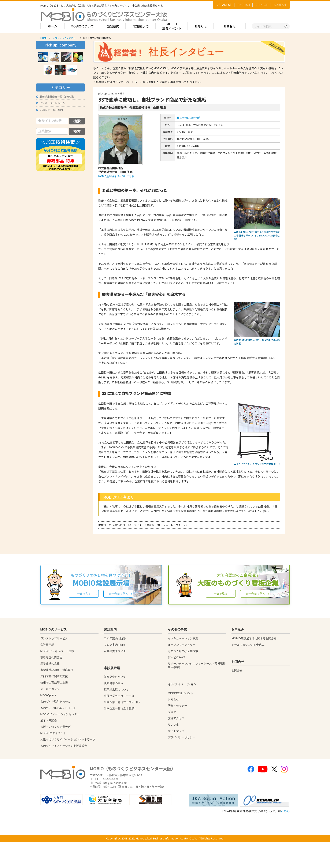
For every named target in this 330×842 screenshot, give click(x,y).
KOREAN (280, 5)
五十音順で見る (118, 594)
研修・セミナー (177, 705)
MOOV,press (48, 695)
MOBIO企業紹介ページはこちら (116, 176)
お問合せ (229, 26)
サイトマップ (176, 731)
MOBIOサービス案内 (49, 109)
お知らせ (200, 26)
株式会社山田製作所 (188, 117)
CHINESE (262, 5)
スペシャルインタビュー (65, 38)
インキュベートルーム (50, 103)
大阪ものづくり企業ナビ (55, 726)
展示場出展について (116, 689)
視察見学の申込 (113, 683)
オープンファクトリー (181, 644)
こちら (285, 811)
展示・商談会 (48, 720)
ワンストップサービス (54, 638)
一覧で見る (84, 594)
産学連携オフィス (115, 651)
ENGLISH (243, 5)
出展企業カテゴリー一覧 (119, 695)
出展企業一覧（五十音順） (120, 708)
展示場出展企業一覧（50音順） (55, 96)
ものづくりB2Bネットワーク (58, 708)
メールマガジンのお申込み (247, 644)
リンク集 (173, 724)
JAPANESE (224, 5)
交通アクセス (176, 718)
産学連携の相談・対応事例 (56, 669)
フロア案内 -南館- (115, 644)
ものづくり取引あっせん (55, 701)
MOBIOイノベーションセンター (60, 714)
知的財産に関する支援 (54, 676)
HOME (43, 38)
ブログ (172, 712)
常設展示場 (141, 26)
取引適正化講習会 (51, 657)
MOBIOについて (82, 26)
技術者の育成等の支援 (54, 682)
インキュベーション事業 (183, 638)
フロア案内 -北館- (115, 638)
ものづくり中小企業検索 (183, 651)
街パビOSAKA (177, 657)
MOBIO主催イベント (171, 26)
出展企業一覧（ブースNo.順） (122, 702)
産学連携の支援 (50, 663)
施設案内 (113, 26)
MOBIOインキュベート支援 (57, 651)
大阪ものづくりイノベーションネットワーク (67, 739)
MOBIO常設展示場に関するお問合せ (253, 638)
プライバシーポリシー (181, 737)
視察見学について (115, 676)
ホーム (52, 26)
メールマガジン (50, 689)
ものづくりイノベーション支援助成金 (63, 745)
